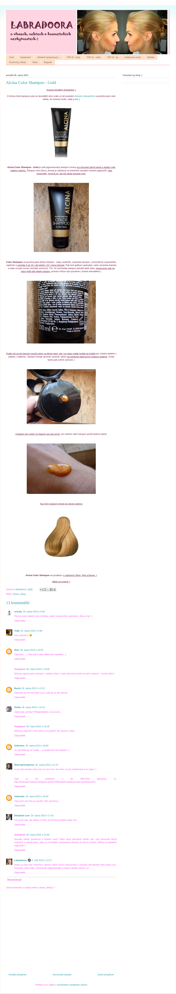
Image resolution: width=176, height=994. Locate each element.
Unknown (19, 745)
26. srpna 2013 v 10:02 (31, 650)
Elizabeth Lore (22, 815)
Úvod (11, 57)
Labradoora (20, 860)
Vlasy (23, 594)
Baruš (17, 688)
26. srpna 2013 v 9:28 (34, 611)
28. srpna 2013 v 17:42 (42, 815)
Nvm (16, 650)
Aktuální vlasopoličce (84, 96)
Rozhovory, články (17, 62)
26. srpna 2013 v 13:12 (33, 688)
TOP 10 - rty (112, 57)
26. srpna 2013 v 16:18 (37, 726)
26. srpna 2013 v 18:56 (37, 745)
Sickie (17, 707)
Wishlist (150, 57)
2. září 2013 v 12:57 (42, 860)
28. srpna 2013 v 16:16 (37, 796)
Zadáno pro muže (133, 57)
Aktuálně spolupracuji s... (48, 57)
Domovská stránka (62, 974)
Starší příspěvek (106, 974)
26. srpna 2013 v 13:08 (37, 669)
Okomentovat (14, 879)
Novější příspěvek (17, 974)
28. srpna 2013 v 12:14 (46, 764)
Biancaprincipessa (24, 764)
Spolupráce (25, 57)
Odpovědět (19, 620)
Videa (34, 62)
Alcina (16, 594)
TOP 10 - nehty (94, 57)
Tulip (16, 630)
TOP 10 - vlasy (73, 57)
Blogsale (48, 62)
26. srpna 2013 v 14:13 (33, 707)
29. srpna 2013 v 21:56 (37, 834)
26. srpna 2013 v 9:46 (31, 630)
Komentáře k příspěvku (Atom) (72, 984)
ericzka (18, 611)
